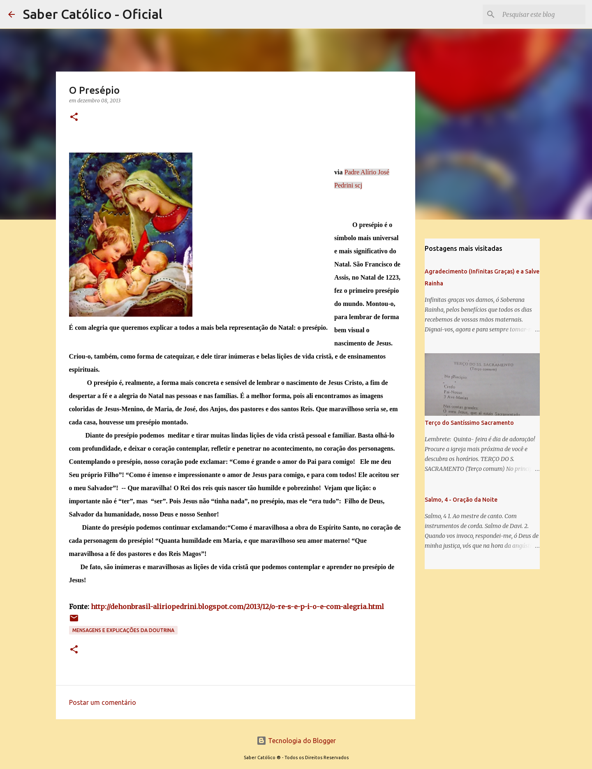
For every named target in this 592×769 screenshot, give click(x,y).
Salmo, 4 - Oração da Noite (461, 499)
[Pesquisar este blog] (542, 14)
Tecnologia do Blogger (296, 740)
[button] (74, 117)
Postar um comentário (102, 702)
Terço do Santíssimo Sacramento (469, 422)
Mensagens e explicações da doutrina (123, 630)
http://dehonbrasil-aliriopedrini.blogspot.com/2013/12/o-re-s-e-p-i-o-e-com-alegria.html (237, 606)
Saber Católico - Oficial (92, 14)
